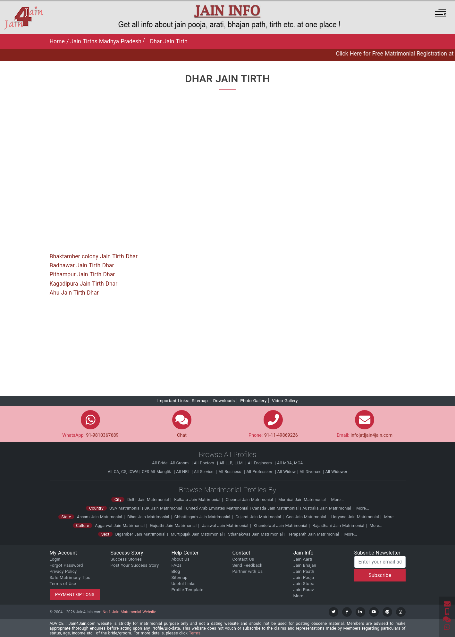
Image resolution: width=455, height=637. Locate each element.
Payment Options (75, 594)
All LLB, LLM (231, 463)
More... (337, 499)
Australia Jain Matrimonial (326, 508)
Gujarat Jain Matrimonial (257, 516)
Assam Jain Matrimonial (99, 516)
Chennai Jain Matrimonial (249, 499)
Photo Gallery (253, 400)
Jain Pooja (303, 577)
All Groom (180, 463)
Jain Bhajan (304, 565)
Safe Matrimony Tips (70, 577)
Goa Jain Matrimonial (305, 516)
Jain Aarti (302, 559)
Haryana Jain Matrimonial (354, 516)
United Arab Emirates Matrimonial (217, 508)
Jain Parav (303, 589)
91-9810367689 (102, 435)
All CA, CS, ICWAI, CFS (128, 471)
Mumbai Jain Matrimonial (302, 499)
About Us (181, 559)
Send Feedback (247, 565)
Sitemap (200, 400)
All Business (231, 471)
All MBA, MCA (290, 463)
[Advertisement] (227, 348)
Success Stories (126, 559)
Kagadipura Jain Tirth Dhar (83, 283)
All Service (204, 471)
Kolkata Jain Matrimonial (197, 499)
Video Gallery (285, 400)
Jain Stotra (304, 583)
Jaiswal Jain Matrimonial (225, 525)
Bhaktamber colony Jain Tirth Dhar (94, 256)
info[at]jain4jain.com (372, 435)
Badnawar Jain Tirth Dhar (82, 265)
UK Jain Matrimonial (163, 508)
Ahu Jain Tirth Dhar (74, 292)
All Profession (259, 471)
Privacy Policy (63, 571)
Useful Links (184, 583)
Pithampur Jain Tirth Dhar (82, 274)
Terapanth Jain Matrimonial (313, 534)
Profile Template (188, 589)
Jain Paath (303, 571)
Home (58, 41)
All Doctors (204, 463)
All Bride (160, 463)
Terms (194, 633)
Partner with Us (247, 571)
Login (55, 559)
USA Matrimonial (124, 508)
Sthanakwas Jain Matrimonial (255, 534)
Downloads (224, 400)
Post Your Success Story (135, 565)
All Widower (336, 471)
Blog (176, 571)
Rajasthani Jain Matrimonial (338, 525)
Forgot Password (66, 565)
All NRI (183, 471)
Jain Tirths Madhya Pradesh (105, 41)
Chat (182, 435)
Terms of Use (63, 583)
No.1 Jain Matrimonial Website (129, 612)
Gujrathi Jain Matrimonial (173, 525)
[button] (441, 13)
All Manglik (161, 471)
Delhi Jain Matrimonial (148, 499)
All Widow (286, 471)
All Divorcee (310, 471)
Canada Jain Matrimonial (275, 508)
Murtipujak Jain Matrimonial (197, 534)
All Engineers (260, 463)
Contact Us (243, 559)
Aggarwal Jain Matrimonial (120, 525)
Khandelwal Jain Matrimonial (280, 525)
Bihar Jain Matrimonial (147, 516)
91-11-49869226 (281, 435)
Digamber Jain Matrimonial (140, 534)
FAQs (177, 565)
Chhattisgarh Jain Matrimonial (201, 516)
